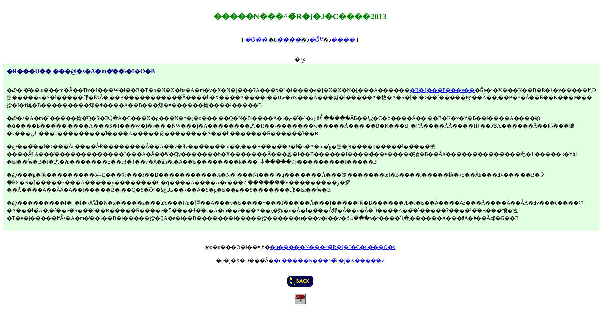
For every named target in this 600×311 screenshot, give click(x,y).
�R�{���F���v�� (442, 90)
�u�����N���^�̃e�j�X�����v (329, 260)
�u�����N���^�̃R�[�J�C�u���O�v (333, 247)
